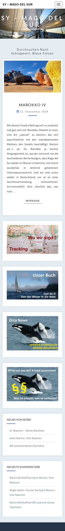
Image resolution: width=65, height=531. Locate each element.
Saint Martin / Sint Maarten (26, 438)
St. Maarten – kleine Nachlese (27, 430)
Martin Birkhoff (19, 502)
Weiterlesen (33, 200)
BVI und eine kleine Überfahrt (27, 445)
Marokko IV (32, 104)
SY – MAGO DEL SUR (18, 4)
